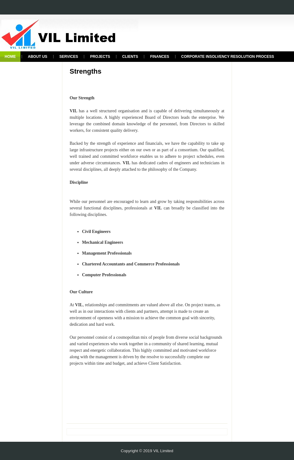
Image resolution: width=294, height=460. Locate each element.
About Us (37, 56)
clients (130, 56)
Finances (159, 56)
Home (10, 56)
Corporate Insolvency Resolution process (227, 56)
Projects (100, 56)
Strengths (86, 71)
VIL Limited (163, 451)
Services (68, 56)
